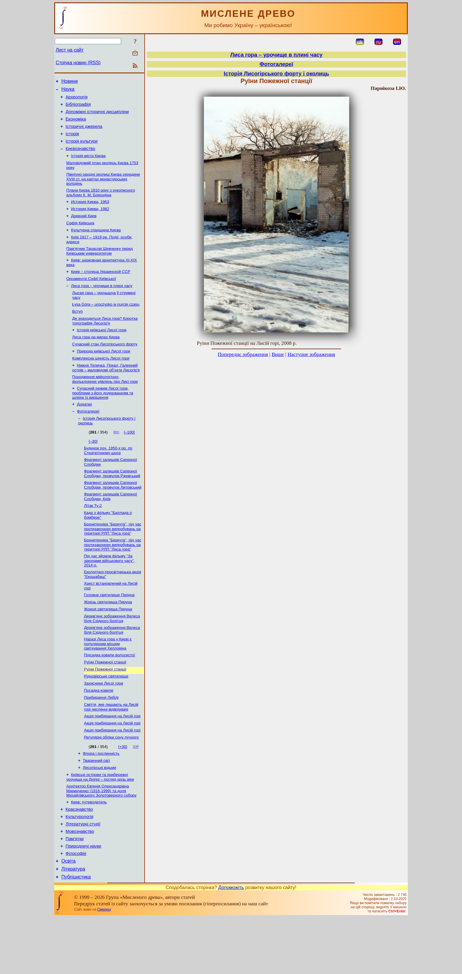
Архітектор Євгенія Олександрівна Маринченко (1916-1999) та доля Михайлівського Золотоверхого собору (101, 838)
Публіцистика (76, 933)
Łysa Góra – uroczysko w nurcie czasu (105, 323)
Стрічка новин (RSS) (78, 62)
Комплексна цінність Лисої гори (100, 381)
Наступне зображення (311, 354)
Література (73, 924)
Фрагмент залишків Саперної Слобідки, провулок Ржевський (112, 501)
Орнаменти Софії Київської (91, 296)
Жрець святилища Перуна (108, 636)
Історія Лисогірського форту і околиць (276, 73)
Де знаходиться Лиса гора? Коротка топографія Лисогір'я (105, 340)
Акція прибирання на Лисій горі (112, 758)
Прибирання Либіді (101, 738)
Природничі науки (83, 899)
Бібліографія (78, 108)
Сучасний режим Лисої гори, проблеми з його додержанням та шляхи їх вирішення (102, 417)
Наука (68, 90)
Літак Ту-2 (93, 535)
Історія (72, 141)
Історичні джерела (84, 132)
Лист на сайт (70, 49)
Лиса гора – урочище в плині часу (101, 303)
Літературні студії (83, 874)
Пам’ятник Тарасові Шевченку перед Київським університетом (99, 266)
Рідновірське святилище (106, 715)
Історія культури (82, 149)
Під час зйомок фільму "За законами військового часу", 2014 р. (109, 593)
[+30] (122, 791)
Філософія (76, 907)
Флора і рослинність (101, 798)
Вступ (77, 331)
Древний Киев (84, 229)
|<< (116, 458)
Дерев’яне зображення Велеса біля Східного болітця (112, 654)
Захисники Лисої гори (103, 723)
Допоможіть (231, 944)
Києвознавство (80, 157)
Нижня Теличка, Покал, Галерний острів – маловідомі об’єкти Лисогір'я (106, 391)
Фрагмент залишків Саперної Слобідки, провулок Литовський (112, 513)
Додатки (84, 429)
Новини (69, 82)
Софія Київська (80, 236)
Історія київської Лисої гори (101, 350)
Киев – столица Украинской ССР (100, 288)
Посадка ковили (98, 731)
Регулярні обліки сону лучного (111, 781)
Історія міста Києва (88, 165)
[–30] (93, 468)
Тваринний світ (96, 806)
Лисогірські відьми (99, 813)
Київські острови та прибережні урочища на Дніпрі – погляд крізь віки (100, 823)
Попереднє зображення (243, 354)
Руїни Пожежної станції (105, 700)
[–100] (129, 458)
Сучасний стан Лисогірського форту (104, 366)
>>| (135, 790)
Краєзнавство (79, 858)
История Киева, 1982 (90, 221)
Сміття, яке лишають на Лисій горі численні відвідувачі (111, 748)
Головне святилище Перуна (109, 629)
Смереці (104, 966)
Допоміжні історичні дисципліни (97, 116)
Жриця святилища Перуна (108, 644)
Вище (278, 354)
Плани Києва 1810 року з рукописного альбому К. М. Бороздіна (100, 203)
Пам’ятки (75, 891)
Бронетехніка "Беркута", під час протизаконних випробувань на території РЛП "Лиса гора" (112, 560)
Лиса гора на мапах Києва (96, 358)
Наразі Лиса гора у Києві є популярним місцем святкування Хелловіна (108, 681)
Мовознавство (80, 882)
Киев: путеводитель (89, 850)
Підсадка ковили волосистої (109, 692)
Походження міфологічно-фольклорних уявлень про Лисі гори (105, 403)
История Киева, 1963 (90, 213)
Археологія (77, 99)
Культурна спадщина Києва (96, 244)
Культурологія (79, 866)
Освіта (68, 915)
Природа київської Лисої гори (103, 373)
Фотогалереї (88, 437)
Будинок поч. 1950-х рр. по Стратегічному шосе (108, 477)
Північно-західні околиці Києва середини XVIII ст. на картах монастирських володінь (103, 189)
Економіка (76, 124)
